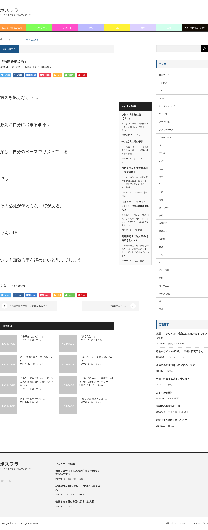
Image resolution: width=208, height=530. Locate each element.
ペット (162, 145)
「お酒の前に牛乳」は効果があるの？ (29, 306)
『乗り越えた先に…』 (32, 336)
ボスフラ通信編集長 (42, 67)
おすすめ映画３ (164, 392)
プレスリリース (39, 27)
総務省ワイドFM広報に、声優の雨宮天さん (179, 351)
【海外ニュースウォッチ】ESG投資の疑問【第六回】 (135, 206)
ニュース (163, 114)
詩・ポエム (17, 67)
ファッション (165, 122)
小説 (161, 192)
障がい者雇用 (165, 293)
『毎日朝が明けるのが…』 (94, 398)
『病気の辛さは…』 (95, 306)
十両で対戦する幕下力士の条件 (173, 378)
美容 (161, 278)
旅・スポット (165, 208)
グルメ (162, 90)
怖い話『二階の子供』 (134, 141)
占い (161, 184)
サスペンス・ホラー (168, 106)
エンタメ (163, 83)
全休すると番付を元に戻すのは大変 (175, 365)
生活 (169, 27)
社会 (161, 262)
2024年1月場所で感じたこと (171, 420)
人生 (117, 27)
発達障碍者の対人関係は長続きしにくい (135, 238)
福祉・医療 (139, 260)
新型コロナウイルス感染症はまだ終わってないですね (181, 335)
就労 (161, 200)
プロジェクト (65, 27)
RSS (9, 481)
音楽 (161, 309)
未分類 (162, 239)
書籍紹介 (163, 231)
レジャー (138, 192)
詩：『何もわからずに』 (33, 398)
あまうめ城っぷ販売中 (13, 27)
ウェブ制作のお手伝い (195, 27)
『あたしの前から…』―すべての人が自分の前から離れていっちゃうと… (37, 382)
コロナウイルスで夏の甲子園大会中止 (135, 170)
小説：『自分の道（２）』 (131, 116)
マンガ (162, 153)
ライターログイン (199, 523)
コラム (91, 27)
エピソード (164, 75)
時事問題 (138, 230)
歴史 (161, 247)
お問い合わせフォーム (175, 523)
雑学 (161, 301)
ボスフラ (9, 10)
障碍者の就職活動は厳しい (170, 406)
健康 (143, 27)
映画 (161, 215)
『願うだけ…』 (87, 336)
